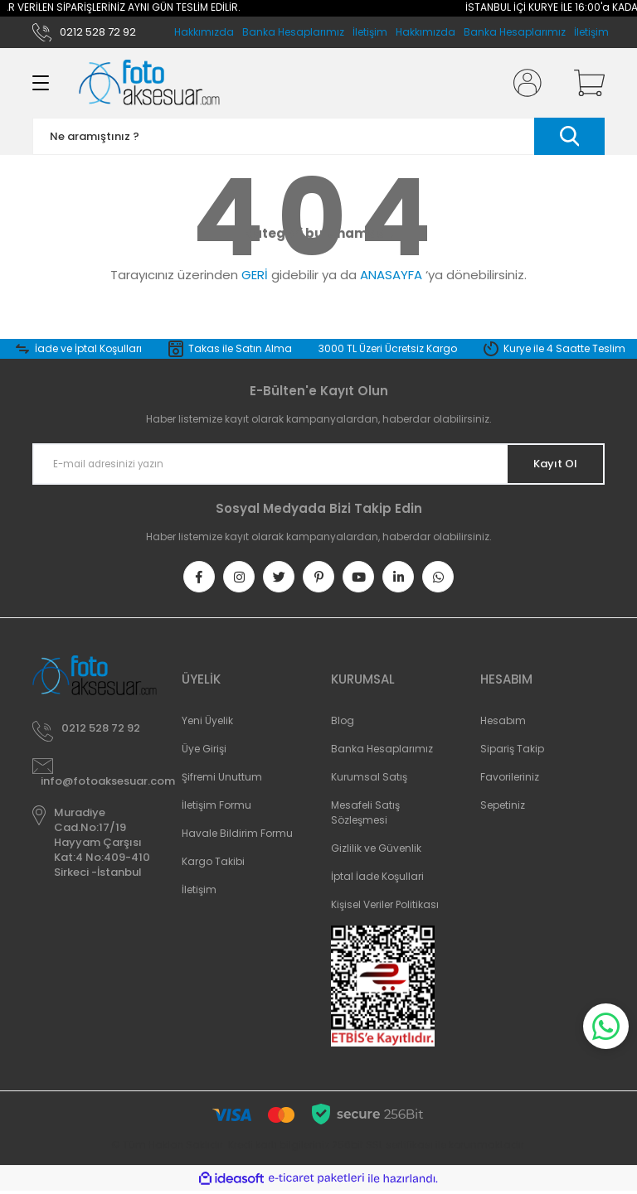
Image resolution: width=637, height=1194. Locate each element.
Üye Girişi (204, 752)
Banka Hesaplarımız (515, 32)
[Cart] (585, 83)
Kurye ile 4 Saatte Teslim (564, 348)
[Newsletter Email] (318, 464)
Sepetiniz (502, 808)
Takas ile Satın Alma (240, 348)
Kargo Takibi (213, 865)
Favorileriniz (509, 780)
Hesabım (503, 724)
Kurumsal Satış (369, 780)
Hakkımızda (425, 32)
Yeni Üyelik (207, 724)
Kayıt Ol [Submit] (549, 464)
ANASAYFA (391, 274)
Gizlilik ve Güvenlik (376, 851)
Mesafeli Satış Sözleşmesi (365, 815)
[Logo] (149, 83)
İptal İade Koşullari (377, 880)
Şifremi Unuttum (222, 780)
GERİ (254, 274)
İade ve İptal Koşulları (88, 348)
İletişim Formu (216, 808)
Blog (342, 724)
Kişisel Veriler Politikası (385, 908)
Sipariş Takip (512, 752)
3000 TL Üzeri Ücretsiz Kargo (387, 348)
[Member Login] (524, 83)
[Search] (318, 136)
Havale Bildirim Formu (237, 836)
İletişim (591, 32)
